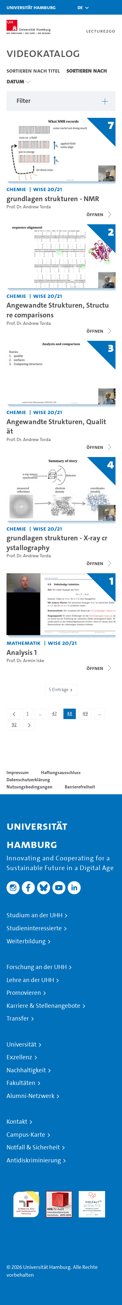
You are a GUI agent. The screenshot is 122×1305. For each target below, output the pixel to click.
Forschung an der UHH (37, 967)
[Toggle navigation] (114, 7)
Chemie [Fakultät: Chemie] (16, 189)
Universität (21, 1044)
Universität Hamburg (31, 7)
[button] (80, 7)
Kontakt (17, 1122)
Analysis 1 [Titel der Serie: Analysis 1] (22, 652)
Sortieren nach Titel (33, 71)
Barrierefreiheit (80, 787)
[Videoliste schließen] (100, 214)
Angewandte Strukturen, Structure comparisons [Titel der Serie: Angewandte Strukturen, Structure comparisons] (58, 310)
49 (87, 715)
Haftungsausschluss (61, 772)
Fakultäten (21, 1083)
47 (56, 715)
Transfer (18, 1018)
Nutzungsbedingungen (29, 787)
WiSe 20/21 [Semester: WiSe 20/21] (47, 189)
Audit (52, 1194)
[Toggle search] (97, 7)
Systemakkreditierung (26, 1221)
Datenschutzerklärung (28, 779)
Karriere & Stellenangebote (43, 1006)
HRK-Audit (90, 1194)
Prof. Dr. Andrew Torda (29, 207)
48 (71, 715)
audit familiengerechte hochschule (26, 1202)
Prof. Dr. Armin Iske (25, 661)
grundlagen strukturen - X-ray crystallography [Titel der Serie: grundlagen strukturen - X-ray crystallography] (57, 542)
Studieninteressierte (34, 928)
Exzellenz (19, 1057)
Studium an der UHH (34, 915)
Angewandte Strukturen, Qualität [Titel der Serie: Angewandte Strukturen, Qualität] (56, 426)
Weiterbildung (26, 941)
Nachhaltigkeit (26, 1070)
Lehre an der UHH (30, 980)
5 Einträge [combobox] (61, 690)
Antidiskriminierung (34, 1160)
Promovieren (24, 993)
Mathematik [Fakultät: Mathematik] (24, 643)
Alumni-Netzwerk (30, 1096)
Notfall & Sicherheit (33, 1147)
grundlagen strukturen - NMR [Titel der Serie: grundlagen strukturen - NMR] (53, 198)
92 (16, 726)
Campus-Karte (26, 1135)
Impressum (18, 772)
